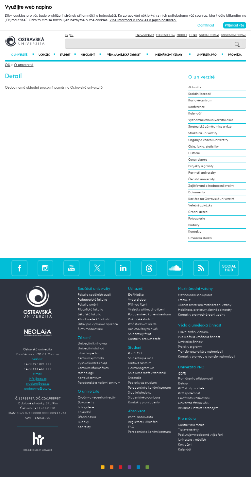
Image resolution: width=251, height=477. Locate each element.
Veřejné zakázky (200, 205)
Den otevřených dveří (143, 329)
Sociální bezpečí (199, 94)
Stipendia (135, 378)
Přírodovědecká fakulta (94, 319)
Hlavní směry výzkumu (193, 332)
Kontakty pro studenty (144, 402)
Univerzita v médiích (192, 439)
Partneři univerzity (202, 172)
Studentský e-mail (140, 358)
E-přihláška (136, 294)
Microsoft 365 (165, 35)
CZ (66, 35)
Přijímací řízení (137, 304)
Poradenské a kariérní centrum (99, 382)
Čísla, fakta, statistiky (203, 146)
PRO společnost (189, 393)
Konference (196, 107)
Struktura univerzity (202, 133)
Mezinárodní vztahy (173, 54)
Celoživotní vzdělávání (193, 398)
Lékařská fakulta (89, 314)
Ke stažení (185, 444)
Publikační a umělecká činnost (199, 337)
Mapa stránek (145, 35)
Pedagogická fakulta (92, 299)
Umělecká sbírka (200, 238)
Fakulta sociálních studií (94, 294)
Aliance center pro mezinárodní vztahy (204, 305)
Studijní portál (209, 35)
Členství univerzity (201, 179)
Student (68, 54)
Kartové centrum (200, 100)
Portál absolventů (140, 417)
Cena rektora (197, 159)
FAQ (131, 427)
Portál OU (135, 353)
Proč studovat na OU (143, 324)
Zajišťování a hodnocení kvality (211, 185)
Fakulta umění (88, 304)
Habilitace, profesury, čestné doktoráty (205, 309)
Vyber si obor (137, 299)
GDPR (182, 373)
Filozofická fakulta (90, 309)
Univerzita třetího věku (193, 403)
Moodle (182, 35)
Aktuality (194, 87)
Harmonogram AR (141, 368)
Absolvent (91, 54)
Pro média (235, 55)
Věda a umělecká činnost (127, 54)
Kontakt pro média (191, 425)
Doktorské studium (141, 319)
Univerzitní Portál (233, 35)
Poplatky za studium (142, 382)
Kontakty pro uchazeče (144, 339)
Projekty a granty (200, 166)
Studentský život (139, 334)
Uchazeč (47, 54)
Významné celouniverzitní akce (210, 120)
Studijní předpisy (139, 392)
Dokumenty (196, 192)
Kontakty (194, 231)
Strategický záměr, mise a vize (209, 126)
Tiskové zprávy (188, 430)
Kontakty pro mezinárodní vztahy (201, 314)
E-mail (193, 35)
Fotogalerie (196, 218)
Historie (194, 153)
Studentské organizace (144, 397)
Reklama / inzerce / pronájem (198, 408)
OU (7, 65)
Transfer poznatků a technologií (200, 351)
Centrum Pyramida (91, 358)
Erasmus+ (185, 300)
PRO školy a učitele (191, 388)
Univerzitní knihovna (92, 343)
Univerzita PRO (210, 54)
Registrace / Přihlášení (143, 422)
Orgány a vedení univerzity (208, 140)
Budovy (193, 225)
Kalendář (195, 113)
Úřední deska (198, 212)
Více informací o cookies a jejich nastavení (142, 20)
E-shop (183, 383)
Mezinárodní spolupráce (195, 295)
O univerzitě (22, 54)
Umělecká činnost (190, 342)
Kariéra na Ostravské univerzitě (211, 199)
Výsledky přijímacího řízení (146, 309)
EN (72, 35)
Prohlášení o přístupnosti (195, 378)
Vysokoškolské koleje (92, 363)
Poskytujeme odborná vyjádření (200, 434)
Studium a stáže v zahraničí (147, 373)
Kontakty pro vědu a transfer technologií (206, 356)
